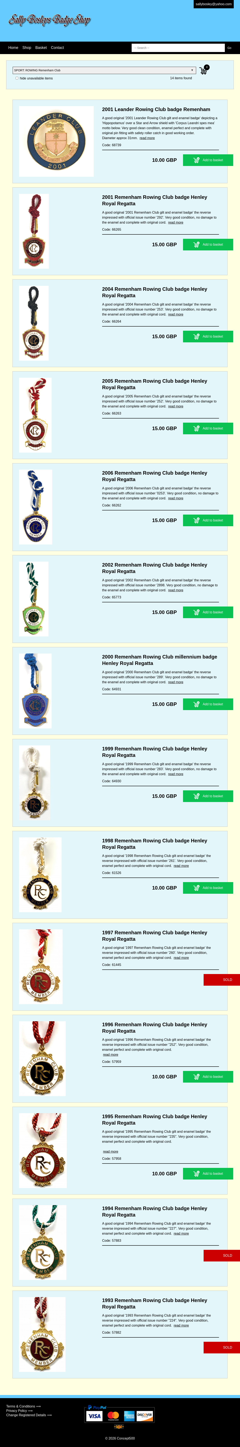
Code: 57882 (111, 1332)
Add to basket (193, 160)
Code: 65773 (111, 597)
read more (147, 138)
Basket (41, 48)
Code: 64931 (111, 689)
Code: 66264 (111, 321)
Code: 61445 (111, 965)
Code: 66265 (111, 229)
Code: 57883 (111, 1240)
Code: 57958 (111, 1158)
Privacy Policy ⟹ (19, 1410)
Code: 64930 (111, 781)
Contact (57, 48)
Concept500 (126, 1438)
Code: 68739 (111, 145)
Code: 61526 (111, 873)
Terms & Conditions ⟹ (23, 1406)
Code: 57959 (111, 1061)
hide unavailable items (34, 78)
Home (13, 48)
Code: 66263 (111, 413)
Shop (26, 48)
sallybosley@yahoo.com (214, 4)
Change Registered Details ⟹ (29, 1415)
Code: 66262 (111, 505)
